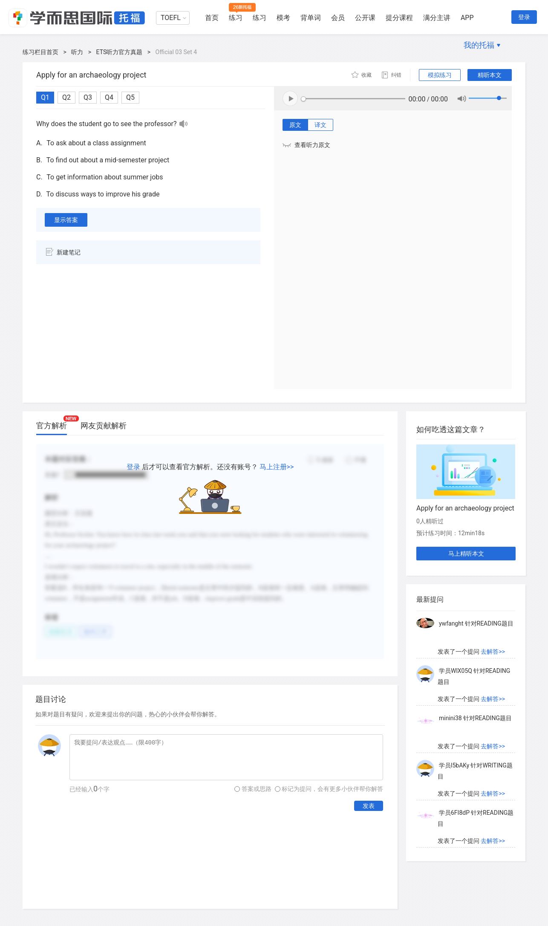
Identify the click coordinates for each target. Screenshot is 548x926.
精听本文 (490, 75)
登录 (524, 17)
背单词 (310, 18)
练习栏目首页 (40, 52)
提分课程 (399, 18)
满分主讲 (436, 18)
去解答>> (493, 651)
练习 (235, 18)
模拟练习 (440, 75)
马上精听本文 (466, 553)
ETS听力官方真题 (119, 52)
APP (467, 18)
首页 (212, 18)
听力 (77, 52)
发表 (369, 805)
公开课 (365, 18)
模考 (283, 18)
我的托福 (479, 44)
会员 (338, 18)
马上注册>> (277, 467)
